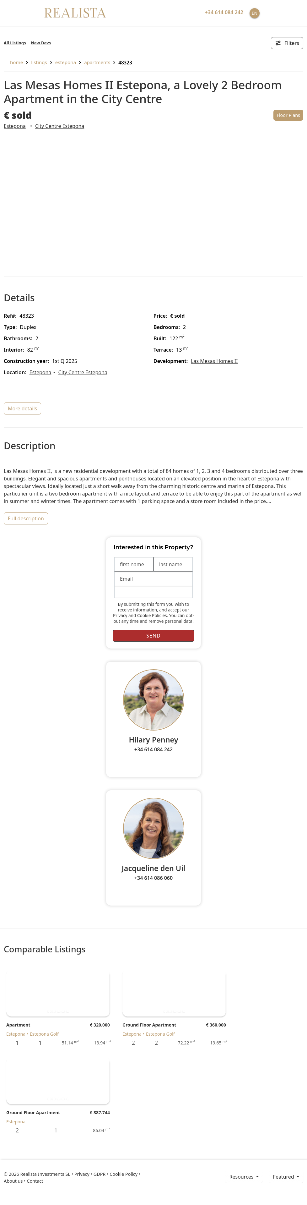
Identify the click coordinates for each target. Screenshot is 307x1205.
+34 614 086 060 (153, 877)
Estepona (65, 62)
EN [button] (254, 13)
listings (39, 62)
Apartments (97, 62)
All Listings (15, 43)
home (13, 62)
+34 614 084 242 (153, 749)
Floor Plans (288, 115)
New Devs (41, 43)
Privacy (120, 615)
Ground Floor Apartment (149, 1025)
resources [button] (242, 1176)
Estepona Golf (44, 1034)
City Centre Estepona (59, 126)
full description (26, 518)
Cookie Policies (152, 615)
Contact (35, 1181)
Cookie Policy (123, 1174)
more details (22, 408)
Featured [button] (284, 1176)
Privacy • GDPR (90, 1174)
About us (13, 1181)
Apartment (18, 1025)
